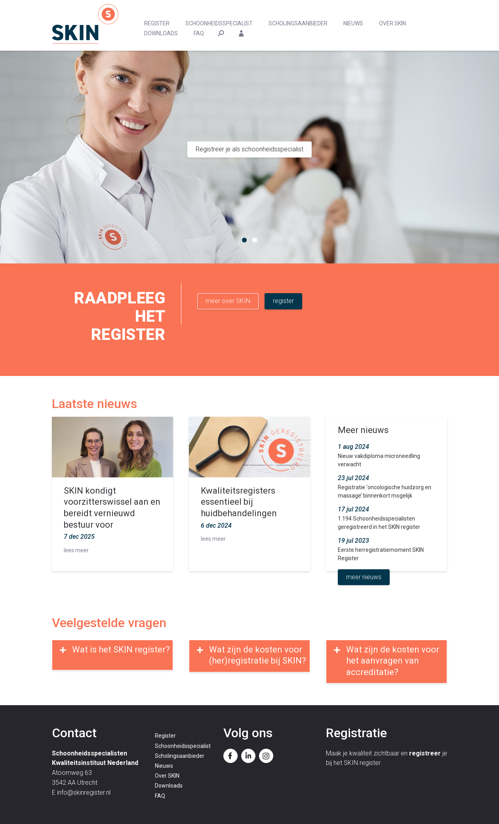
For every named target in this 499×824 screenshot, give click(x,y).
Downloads (161, 33)
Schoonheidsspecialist (219, 23)
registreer (425, 753)
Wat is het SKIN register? (121, 649)
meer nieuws (363, 577)
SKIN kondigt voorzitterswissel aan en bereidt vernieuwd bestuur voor (112, 508)
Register (157, 23)
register (283, 301)
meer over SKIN (228, 301)
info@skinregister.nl (83, 792)
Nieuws (353, 23)
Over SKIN (392, 23)
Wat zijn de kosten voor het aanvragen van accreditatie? (392, 661)
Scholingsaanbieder (298, 23)
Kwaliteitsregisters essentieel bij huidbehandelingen (239, 502)
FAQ (199, 33)
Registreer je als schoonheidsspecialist (249, 149)
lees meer (76, 550)
